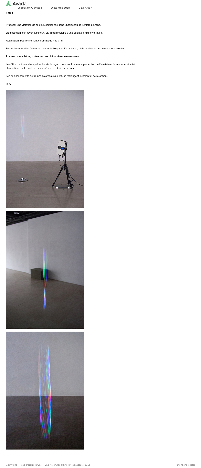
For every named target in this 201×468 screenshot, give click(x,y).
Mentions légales (186, 465)
